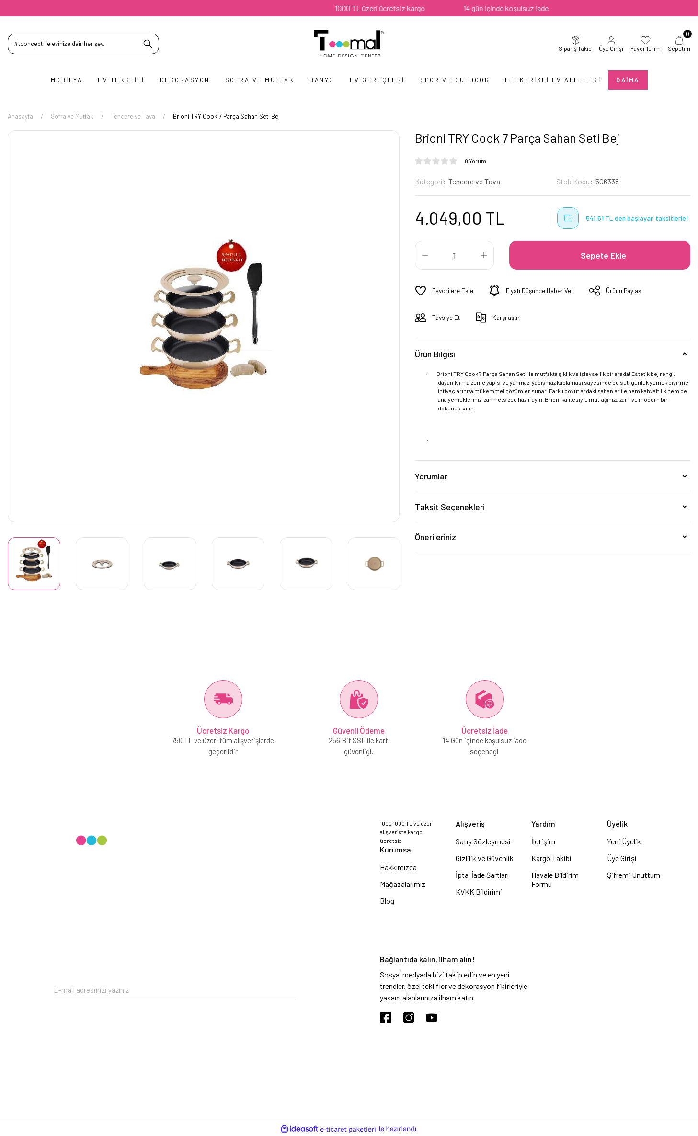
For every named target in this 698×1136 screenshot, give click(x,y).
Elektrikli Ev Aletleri (553, 80)
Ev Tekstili (121, 80)
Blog (387, 900)
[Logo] (349, 43)
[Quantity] (454, 255)
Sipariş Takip (575, 43)
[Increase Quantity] (483, 255)
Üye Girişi (611, 43)
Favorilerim (645, 43)
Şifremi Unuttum (633, 874)
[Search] (83, 44)
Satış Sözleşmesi (483, 841)
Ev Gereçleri (377, 80)
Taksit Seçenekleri (450, 506)
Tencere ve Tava (474, 181)
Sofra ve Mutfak (260, 80)
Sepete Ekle (603, 255)
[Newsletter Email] (175, 990)
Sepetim (679, 43)
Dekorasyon (185, 80)
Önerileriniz (435, 537)
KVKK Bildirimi (479, 891)
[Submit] (288, 990)
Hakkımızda (398, 867)
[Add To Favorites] (444, 290)
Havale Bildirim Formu (555, 879)
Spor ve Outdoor (455, 80)
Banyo (321, 80)
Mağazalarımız (402, 883)
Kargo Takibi (551, 858)
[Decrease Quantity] (425, 255)
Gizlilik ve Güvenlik (485, 858)
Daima (628, 80)
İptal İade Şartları (482, 874)
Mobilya (67, 80)
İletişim (543, 841)
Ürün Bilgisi (435, 354)
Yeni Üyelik (624, 841)
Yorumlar (431, 476)
